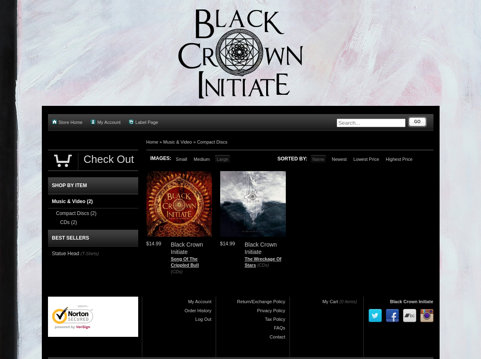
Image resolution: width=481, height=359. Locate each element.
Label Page (143, 122)
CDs (68, 222)
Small (181, 159)
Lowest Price (366, 159)
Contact (277, 336)
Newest (339, 159)
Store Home (67, 122)
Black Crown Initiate (411, 301)
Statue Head (66, 253)
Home (152, 141)
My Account (106, 122)
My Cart (330, 301)
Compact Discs (212, 141)
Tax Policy (275, 319)
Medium (202, 159)
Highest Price (399, 159)
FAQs (279, 327)
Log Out (203, 319)
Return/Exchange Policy (261, 301)
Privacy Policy (271, 310)
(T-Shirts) (89, 253)
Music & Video (177, 141)
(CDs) (177, 271)
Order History (198, 310)
